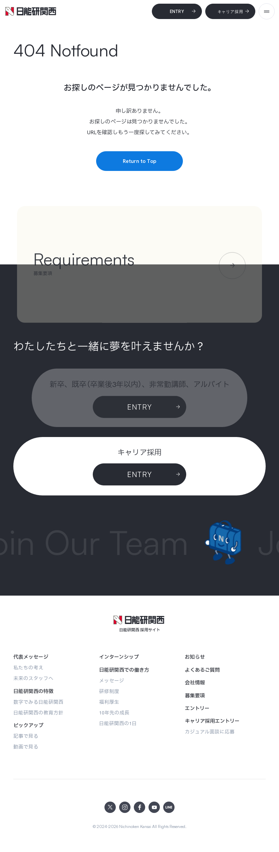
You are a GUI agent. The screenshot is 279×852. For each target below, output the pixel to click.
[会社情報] (195, 682)
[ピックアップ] (28, 725)
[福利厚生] (109, 702)
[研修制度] (109, 691)
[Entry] (177, 11)
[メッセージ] (111, 680)
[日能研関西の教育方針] (38, 712)
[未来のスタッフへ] (33, 678)
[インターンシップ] (119, 657)
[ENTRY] (139, 474)
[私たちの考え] (28, 667)
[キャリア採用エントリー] (212, 721)
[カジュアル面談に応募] (210, 731)
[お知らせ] (195, 657)
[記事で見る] (25, 736)
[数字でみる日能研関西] (38, 702)
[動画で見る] (25, 746)
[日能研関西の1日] (118, 723)
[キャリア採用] (230, 11)
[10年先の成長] (114, 712)
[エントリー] (197, 708)
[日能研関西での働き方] (124, 670)
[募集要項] (195, 695)
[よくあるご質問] (202, 670)
